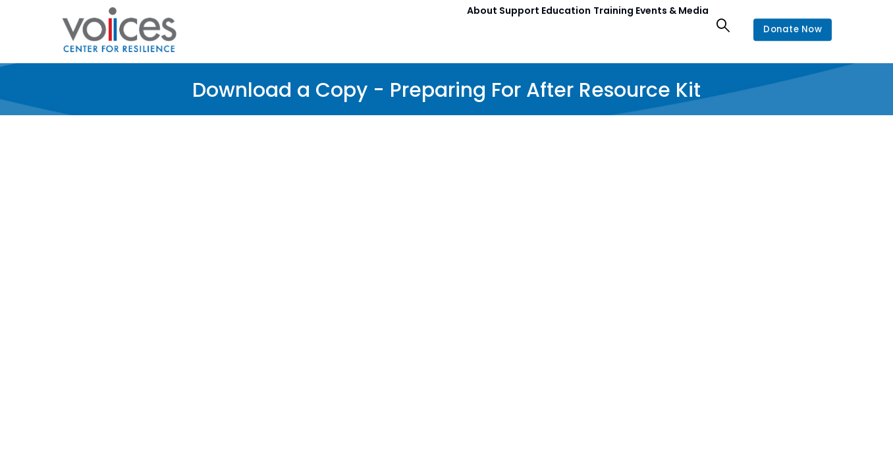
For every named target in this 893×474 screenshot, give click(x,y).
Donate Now (788, 29)
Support (482, 25)
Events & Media (666, 25)
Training (597, 25)
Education (540, 25)
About (434, 25)
